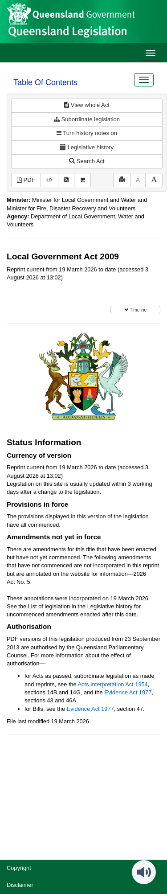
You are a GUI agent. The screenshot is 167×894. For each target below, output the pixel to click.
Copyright (19, 868)
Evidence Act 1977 (127, 692)
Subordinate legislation (87, 119)
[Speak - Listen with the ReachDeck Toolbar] (144, 872)
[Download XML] (49, 180)
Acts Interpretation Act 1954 (113, 684)
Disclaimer (20, 885)
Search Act (86, 161)
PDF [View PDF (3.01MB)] (26, 179)
